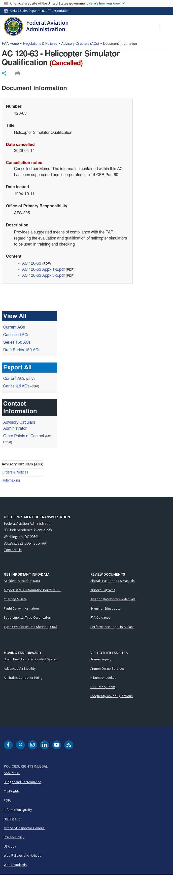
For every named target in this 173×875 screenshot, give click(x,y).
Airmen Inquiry (101, 659)
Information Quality (18, 809)
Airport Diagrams (102, 590)
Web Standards (15, 864)
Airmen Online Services (107, 668)
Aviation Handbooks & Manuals (112, 599)
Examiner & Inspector (106, 608)
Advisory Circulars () (80, 44)
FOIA (7, 800)
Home (10, 44)
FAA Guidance (100, 617)
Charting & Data (15, 599)
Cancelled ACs (16, 335)
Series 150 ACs (17, 342)
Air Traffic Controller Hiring (23, 677)
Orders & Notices (15, 472)
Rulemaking (11, 480)
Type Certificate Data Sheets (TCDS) (30, 626)
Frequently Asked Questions (111, 696)
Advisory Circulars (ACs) (22, 464)
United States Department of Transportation (40, 11)
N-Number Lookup (103, 677)
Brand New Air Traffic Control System (31, 659)
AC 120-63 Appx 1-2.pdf (43, 269)
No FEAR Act (13, 818)
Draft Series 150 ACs (21, 350)
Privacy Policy (14, 837)
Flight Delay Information (21, 608)
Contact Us (13, 549)
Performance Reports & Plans (112, 626)
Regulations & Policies (40, 44)
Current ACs (14, 327)
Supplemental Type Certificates (27, 617)
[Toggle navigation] (164, 27)
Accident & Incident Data (22, 580)
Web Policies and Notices (22, 855)
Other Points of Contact (23, 436)
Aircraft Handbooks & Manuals (112, 580)
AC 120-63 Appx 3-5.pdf (43, 275)
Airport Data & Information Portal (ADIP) (32, 590)
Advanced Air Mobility (20, 668)
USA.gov (10, 846)
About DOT (12, 773)
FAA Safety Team (102, 687)
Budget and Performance (22, 782)
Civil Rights (12, 791)
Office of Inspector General (24, 828)
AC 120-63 (31, 263)
